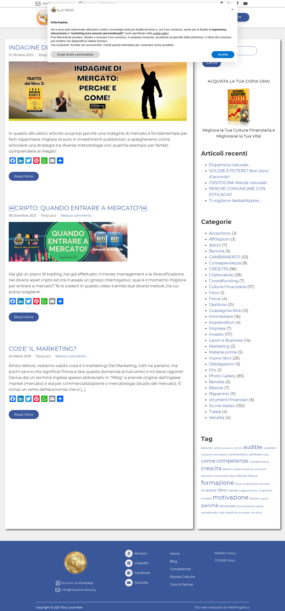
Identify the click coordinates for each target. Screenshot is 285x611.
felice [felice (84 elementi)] (233, 475)
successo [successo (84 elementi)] (244, 512)
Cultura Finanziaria (227, 286)
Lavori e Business (226, 340)
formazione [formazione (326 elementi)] (217, 482)
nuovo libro (220, 358)
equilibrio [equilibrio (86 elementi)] (207, 475)
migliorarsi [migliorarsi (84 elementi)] (265, 490)
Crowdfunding (223, 280)
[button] (232, 9)
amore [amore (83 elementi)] (238, 448)
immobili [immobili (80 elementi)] (264, 483)
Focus (215, 298)
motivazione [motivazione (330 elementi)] (231, 497)
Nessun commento (76, 215)
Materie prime (223, 352)
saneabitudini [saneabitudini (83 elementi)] (209, 512)
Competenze (180, 569)
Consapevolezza (225, 263)
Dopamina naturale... (229, 165)
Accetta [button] (223, 54)
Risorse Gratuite (182, 577)
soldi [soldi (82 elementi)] (222, 512)
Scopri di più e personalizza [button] (75, 54)
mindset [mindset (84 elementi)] (206, 498)
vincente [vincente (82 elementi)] (256, 512)
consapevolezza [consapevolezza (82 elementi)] (259, 461)
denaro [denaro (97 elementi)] (227, 469)
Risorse (216, 387)
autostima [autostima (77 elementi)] (207, 454)
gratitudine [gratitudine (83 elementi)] (251, 483)
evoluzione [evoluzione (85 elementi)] (222, 475)
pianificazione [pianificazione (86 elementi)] (246, 506)
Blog (173, 561)
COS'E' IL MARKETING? (43, 348)
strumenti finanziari (228, 399)
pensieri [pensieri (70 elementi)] (265, 498)
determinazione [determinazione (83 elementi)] (244, 469)
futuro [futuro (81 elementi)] (239, 483)
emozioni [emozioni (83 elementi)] (260, 469)
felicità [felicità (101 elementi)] (242, 476)
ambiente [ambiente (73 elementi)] (227, 448)
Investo (216, 334)
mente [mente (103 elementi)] (233, 490)
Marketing (219, 346)
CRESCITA (218, 269)
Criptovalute (221, 275)
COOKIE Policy (225, 560)
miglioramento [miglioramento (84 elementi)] (248, 490)
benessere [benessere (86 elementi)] (220, 454)
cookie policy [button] (160, 33)
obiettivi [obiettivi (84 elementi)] (255, 498)
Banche (216, 251)
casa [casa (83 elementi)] (266, 454)
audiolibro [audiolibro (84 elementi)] (269, 448)
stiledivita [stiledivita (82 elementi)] (232, 512)
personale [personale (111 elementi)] (227, 506)
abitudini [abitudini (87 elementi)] (207, 447)
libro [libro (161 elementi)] (222, 490)
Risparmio (219, 393)
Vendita (216, 417)
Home (175, 554)
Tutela (215, 411)
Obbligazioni (221, 364)
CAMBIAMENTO (224, 257)
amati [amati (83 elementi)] (217, 448)
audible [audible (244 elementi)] (252, 447)
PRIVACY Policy (225, 553)
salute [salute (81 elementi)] (259, 506)
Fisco (214, 292)
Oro (213, 370)
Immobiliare (221, 316)
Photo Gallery (222, 376)
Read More (23, 176)
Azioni (215, 245)
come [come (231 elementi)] (208, 461)
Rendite (217, 382)
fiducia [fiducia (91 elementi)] (252, 475)
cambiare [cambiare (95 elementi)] (255, 454)
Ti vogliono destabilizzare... (235, 200)
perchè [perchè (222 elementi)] (209, 505)
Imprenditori (221, 322)
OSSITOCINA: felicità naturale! (238, 182)
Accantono (220, 233)
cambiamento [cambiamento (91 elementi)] (238, 454)
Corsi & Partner (181, 584)
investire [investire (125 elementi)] (208, 490)
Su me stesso (222, 405)
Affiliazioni (219, 239)
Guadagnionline (225, 310)
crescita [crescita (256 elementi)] (211, 468)
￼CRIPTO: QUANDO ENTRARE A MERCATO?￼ (78, 208)
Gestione (218, 304)
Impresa (217, 328)
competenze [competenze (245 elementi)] (232, 461)
